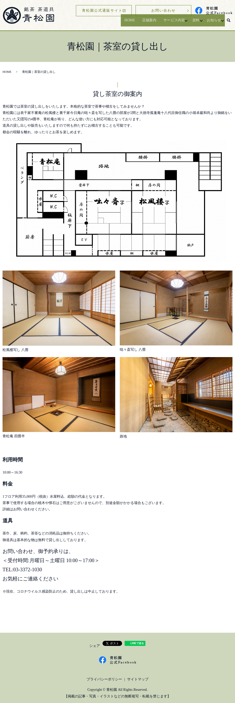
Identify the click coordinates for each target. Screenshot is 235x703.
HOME (120, 22)
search (228, 22)
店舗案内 (141, 22)
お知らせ (212, 22)
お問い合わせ (163, 10)
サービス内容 (167, 22)
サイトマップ (137, 679)
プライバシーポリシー (104, 679)
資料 (191, 22)
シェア (94, 646)
